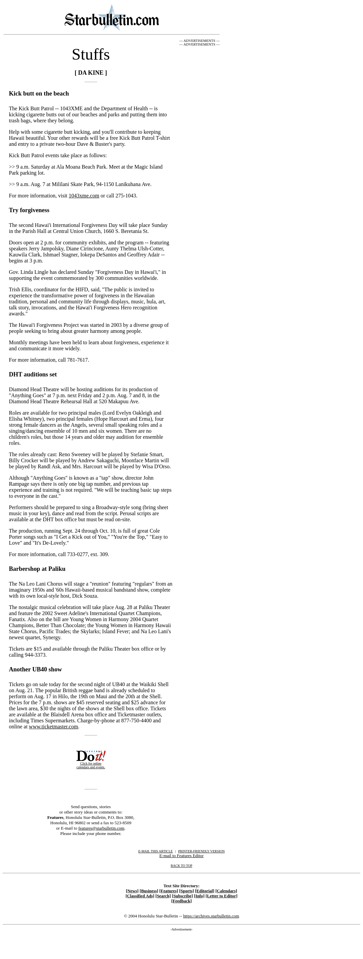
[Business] (149, 891)
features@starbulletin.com (101, 828)
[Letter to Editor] (222, 896)
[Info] (199, 896)
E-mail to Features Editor (181, 855)
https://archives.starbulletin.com (211, 915)
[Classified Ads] (139, 896)
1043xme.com (84, 195)
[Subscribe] (182, 896)
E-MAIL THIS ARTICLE (155, 851)
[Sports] (186, 891)
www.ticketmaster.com (53, 726)
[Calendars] (226, 891)
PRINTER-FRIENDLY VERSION (201, 851)
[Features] (168, 891)
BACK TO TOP (181, 865)
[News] (132, 891)
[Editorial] (204, 891)
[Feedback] (181, 901)
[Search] (163, 896)
